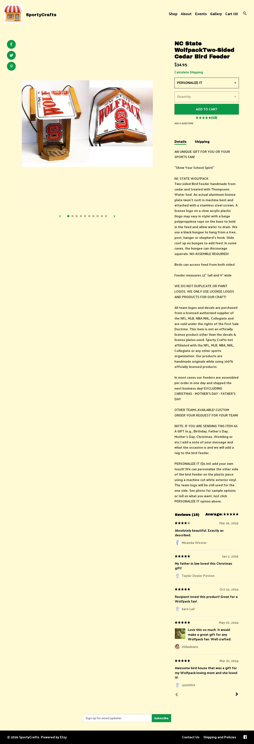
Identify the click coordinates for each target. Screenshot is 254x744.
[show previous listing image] (59, 216)
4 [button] (81, 216)
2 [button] (72, 216)
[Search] (244, 14)
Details (180, 141)
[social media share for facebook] (11, 44)
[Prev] (176, 695)
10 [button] (106, 216)
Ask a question (183, 123)
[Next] (236, 694)
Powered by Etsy (54, 737)
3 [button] (77, 216)
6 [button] (89, 216)
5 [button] (85, 216)
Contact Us (190, 737)
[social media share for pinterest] (11, 66)
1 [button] (68, 216)
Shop (173, 13)
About (186, 13)
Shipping (202, 141)
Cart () (231, 13)
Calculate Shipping (188, 72)
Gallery (216, 13)
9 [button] (102, 216)
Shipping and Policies (219, 737)
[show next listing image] (114, 216)
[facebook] (245, 737)
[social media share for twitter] (11, 55)
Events (201, 13)
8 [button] (98, 216)
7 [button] (93, 216)
